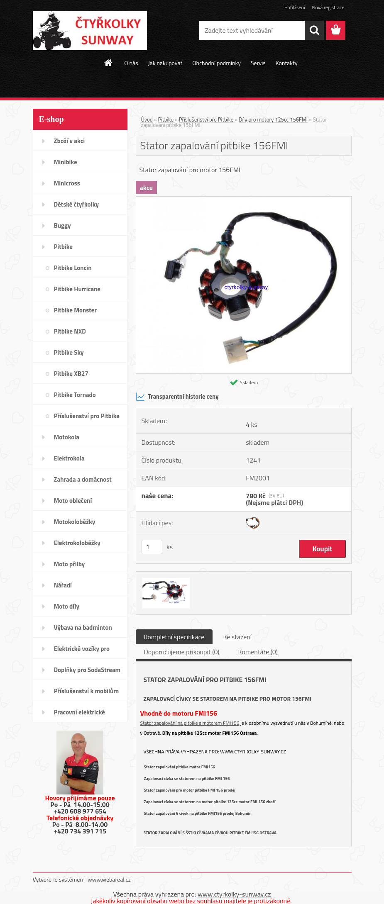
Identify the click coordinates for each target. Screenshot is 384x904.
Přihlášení (294, 7)
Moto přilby (69, 564)
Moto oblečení (73, 500)
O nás (131, 62)
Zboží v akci (69, 141)
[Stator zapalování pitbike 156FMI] (243, 200)
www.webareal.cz (109, 879)
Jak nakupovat (165, 62)
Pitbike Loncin (73, 268)
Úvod (147, 119)
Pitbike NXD (70, 331)
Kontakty (287, 62)
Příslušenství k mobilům (86, 691)
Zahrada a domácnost (83, 479)
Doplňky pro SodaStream (87, 670)
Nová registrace (328, 7)
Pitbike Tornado (75, 395)
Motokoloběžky (74, 521)
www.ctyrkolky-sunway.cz (253, 751)
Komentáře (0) (258, 652)
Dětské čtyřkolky (76, 204)
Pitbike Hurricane (77, 289)
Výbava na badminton (83, 627)
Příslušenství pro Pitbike (87, 416)
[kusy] (152, 547)
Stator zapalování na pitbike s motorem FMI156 (190, 723)
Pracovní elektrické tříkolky (79, 714)
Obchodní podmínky (216, 62)
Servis (258, 62)
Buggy (62, 225)
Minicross (67, 183)
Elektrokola (69, 458)
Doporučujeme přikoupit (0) (182, 652)
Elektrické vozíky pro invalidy (82, 651)
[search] (314, 30)
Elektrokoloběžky (77, 543)
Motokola (67, 437)
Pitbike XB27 (71, 373)
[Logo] (90, 30)
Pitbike (63, 246)
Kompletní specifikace (174, 637)
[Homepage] (108, 62)
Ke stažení (237, 637)
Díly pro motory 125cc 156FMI (273, 119)
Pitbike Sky (69, 352)
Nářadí (63, 585)
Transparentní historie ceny (177, 396)
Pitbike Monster (75, 310)
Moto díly (66, 606)
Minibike (65, 162)
